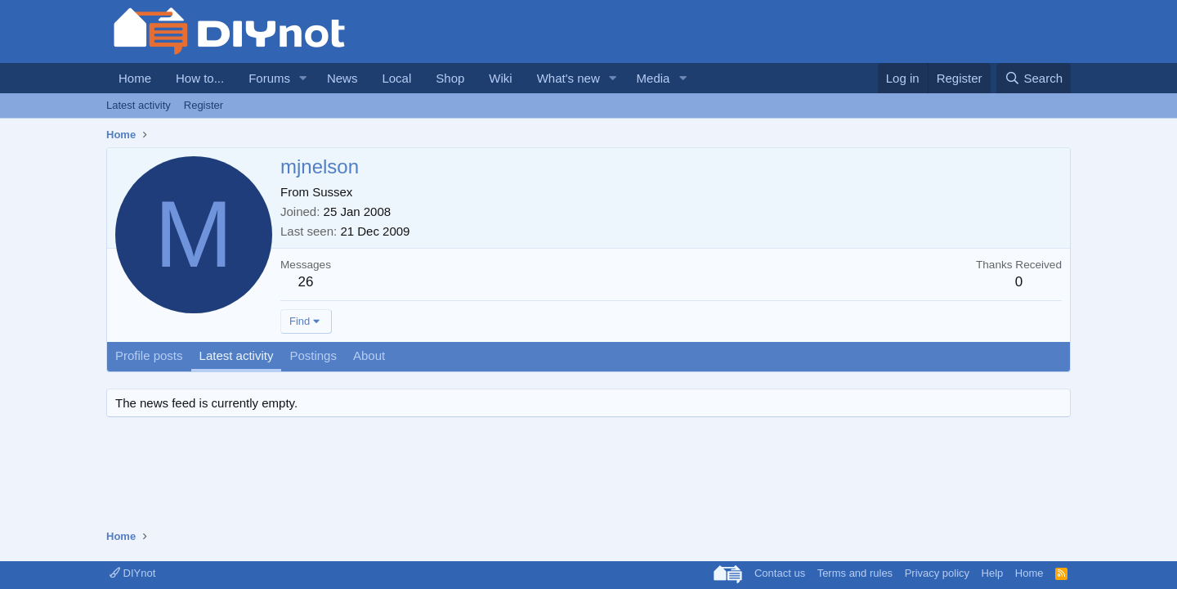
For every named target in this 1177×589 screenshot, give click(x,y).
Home (135, 78)
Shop (450, 78)
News (342, 78)
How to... (200, 78)
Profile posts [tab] (149, 355)
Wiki (500, 78)
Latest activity (138, 105)
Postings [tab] (313, 355)
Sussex (332, 192)
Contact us (779, 573)
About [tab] (369, 355)
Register (203, 105)
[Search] (1033, 78)
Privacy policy (937, 573)
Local (396, 78)
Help (993, 573)
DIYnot (132, 573)
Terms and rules (855, 573)
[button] (303, 78)
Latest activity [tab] (236, 355)
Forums (269, 78)
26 (306, 282)
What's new (568, 78)
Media (653, 78)
